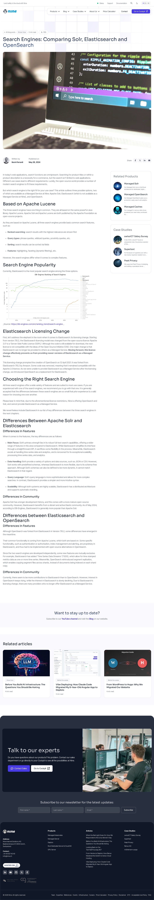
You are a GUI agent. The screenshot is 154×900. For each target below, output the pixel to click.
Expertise (59, 895)
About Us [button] (93, 11)
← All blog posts (9, 32)
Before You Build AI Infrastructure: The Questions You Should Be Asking (25, 685)
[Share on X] (140, 160)
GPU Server (52, 850)
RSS (43, 32)
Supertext (129, 249)
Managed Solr (131, 183)
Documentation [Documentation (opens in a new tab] (121, 3)
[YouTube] (10, 872)
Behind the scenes (62, 680)
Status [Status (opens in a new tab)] (100, 3)
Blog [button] (65, 11)
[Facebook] (27, 872)
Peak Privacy (130, 260)
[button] (131, 3)
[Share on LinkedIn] (144, 160)
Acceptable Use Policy (139, 895)
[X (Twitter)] (22, 872)
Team (53, 895)
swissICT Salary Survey (136, 236)
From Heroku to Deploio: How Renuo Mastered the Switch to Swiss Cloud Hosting (99, 855)
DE (148, 3)
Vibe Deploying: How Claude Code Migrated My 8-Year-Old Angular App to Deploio (76, 687)
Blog (91, 619)
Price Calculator (109, 11)
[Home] (10, 11)
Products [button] (53, 11)
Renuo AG (127, 846)
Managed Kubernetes (55, 835)
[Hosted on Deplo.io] (19, 865)
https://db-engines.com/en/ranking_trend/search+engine (37, 324)
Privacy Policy (113, 895)
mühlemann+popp (130, 850)
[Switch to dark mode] (137, 3)
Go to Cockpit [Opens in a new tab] (139, 11)
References (68, 895)
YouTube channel (70, 619)
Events (75, 895)
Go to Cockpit (42, 768)
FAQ (149, 895)
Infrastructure (83, 895)
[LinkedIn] (5, 872)
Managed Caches (133, 206)
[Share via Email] (149, 160)
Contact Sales (19, 768)
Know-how (22, 32)
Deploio (50, 842)
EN (145, 3)
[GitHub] (16, 872)
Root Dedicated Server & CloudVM (59, 846)
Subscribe (128, 810)
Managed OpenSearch (136, 194)
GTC (128, 895)
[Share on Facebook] (135, 160)
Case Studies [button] (78, 11)
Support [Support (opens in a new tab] (110, 3)
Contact (124, 11)
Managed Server (53, 839)
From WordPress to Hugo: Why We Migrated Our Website (125, 685)
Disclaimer (122, 895)
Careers (92, 895)
